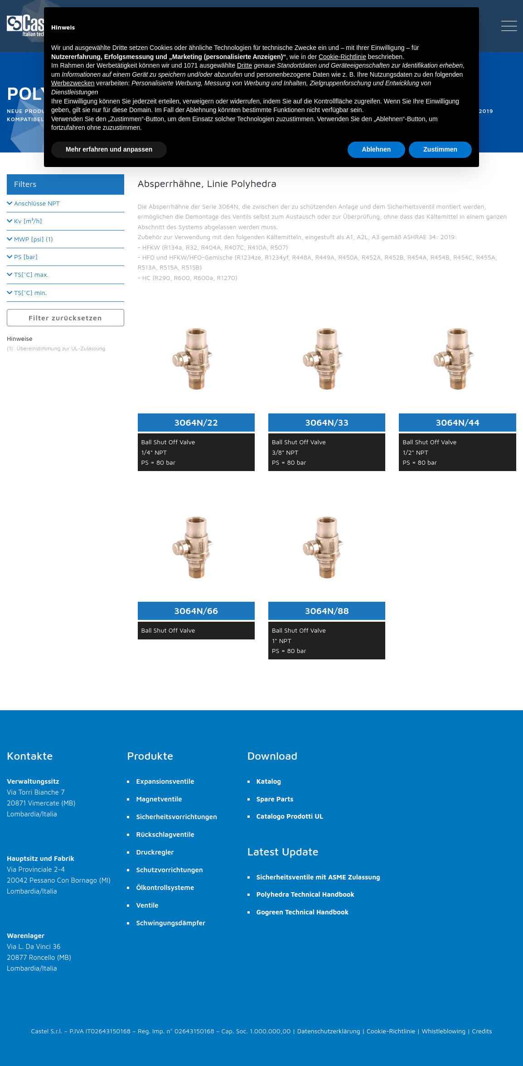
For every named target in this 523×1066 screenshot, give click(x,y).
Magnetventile (159, 799)
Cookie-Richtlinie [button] (342, 56)
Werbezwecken (72, 83)
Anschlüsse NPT (33, 203)
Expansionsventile (165, 781)
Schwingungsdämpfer (170, 923)
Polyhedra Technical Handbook (305, 894)
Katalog (269, 781)
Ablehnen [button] (376, 149)
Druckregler (155, 852)
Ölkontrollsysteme (165, 887)
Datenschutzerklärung (328, 1031)
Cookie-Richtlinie (391, 1031)
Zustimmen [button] (440, 149)
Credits (482, 1031)
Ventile (147, 905)
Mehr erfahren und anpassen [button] (109, 149)
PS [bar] (22, 256)
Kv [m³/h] (24, 221)
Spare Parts (275, 799)
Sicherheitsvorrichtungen (176, 816)
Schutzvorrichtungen (169, 870)
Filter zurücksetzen (65, 318)
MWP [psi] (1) (30, 239)
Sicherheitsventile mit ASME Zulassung (318, 877)
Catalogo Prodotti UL (290, 816)
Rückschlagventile (165, 834)
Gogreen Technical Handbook (303, 912)
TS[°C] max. (27, 274)
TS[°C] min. (27, 292)
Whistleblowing (444, 1031)
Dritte (244, 65)
